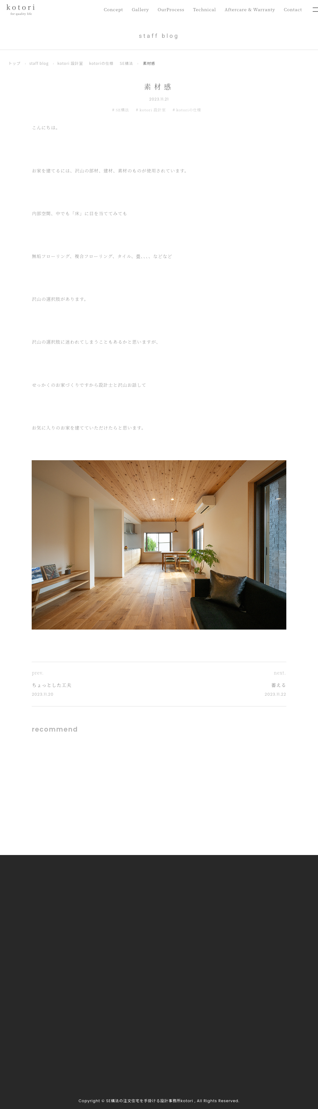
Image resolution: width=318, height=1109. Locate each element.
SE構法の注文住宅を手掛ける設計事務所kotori (149, 1100)
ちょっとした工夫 (52, 685)
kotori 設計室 (70, 63)
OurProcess (167, 9)
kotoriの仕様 (101, 63)
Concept (108, 9)
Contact (292, 9)
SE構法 (127, 63)
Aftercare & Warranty (248, 9)
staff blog (39, 63)
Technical (201, 9)
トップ (14, 63)
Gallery (136, 9)
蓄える (278, 685)
